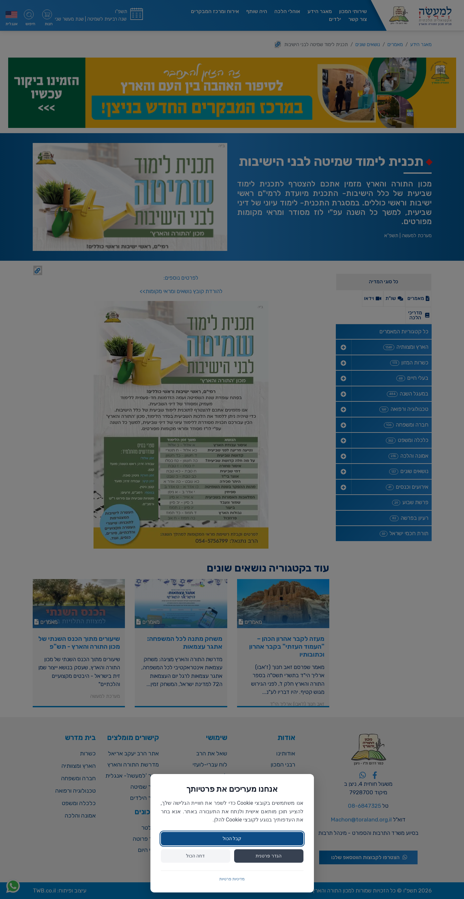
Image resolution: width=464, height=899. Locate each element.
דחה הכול (195, 855)
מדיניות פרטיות (232, 879)
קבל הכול (232, 838)
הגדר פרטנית (268, 855)
